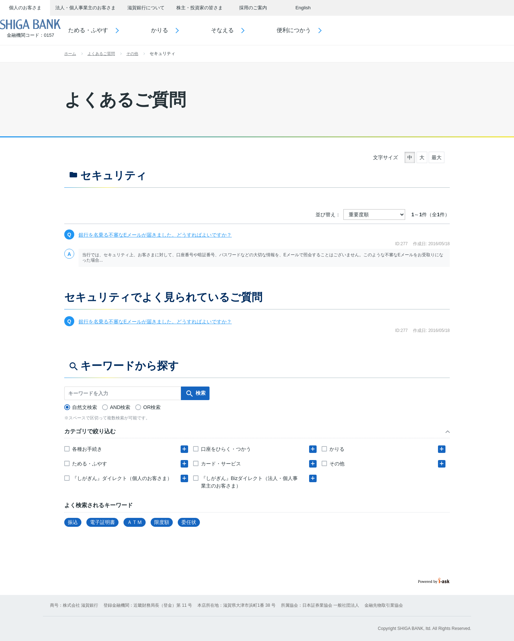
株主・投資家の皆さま (199, 7)
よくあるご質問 (101, 53)
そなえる (243, 30)
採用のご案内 (253, 7)
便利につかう (315, 30)
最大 (437, 157)
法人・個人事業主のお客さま (85, 7)
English (303, 7)
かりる (180, 30)
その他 (132, 53)
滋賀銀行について (146, 7)
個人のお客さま (25, 7)
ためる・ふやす (109, 30)
